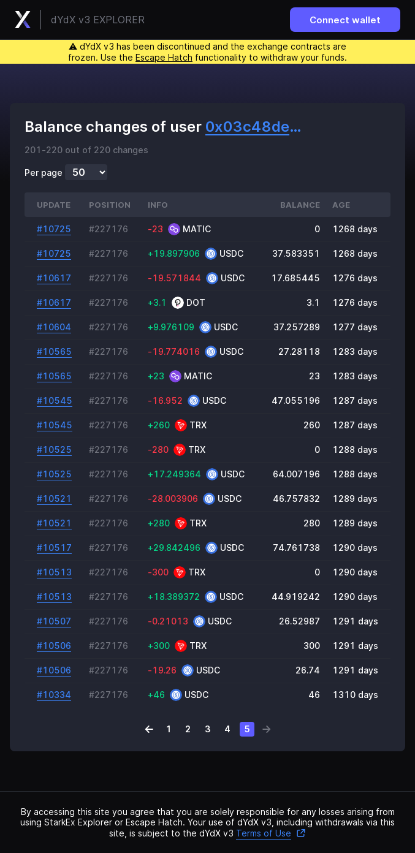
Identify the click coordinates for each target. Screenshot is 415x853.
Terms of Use (271, 833)
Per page (44, 173)
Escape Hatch (163, 57)
